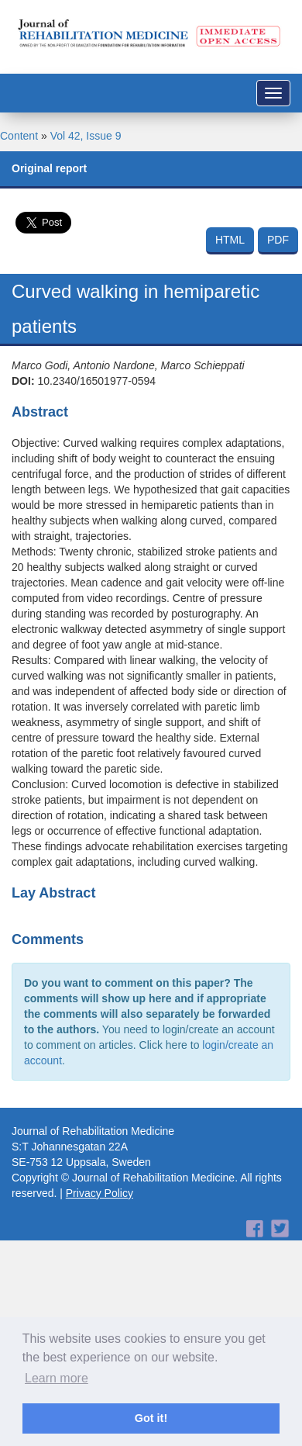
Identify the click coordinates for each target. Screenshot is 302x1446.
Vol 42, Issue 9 (86, 136)
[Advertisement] (145, 1253)
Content (19, 136)
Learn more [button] (56, 1378)
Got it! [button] (151, 1418)
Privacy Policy (99, 1193)
